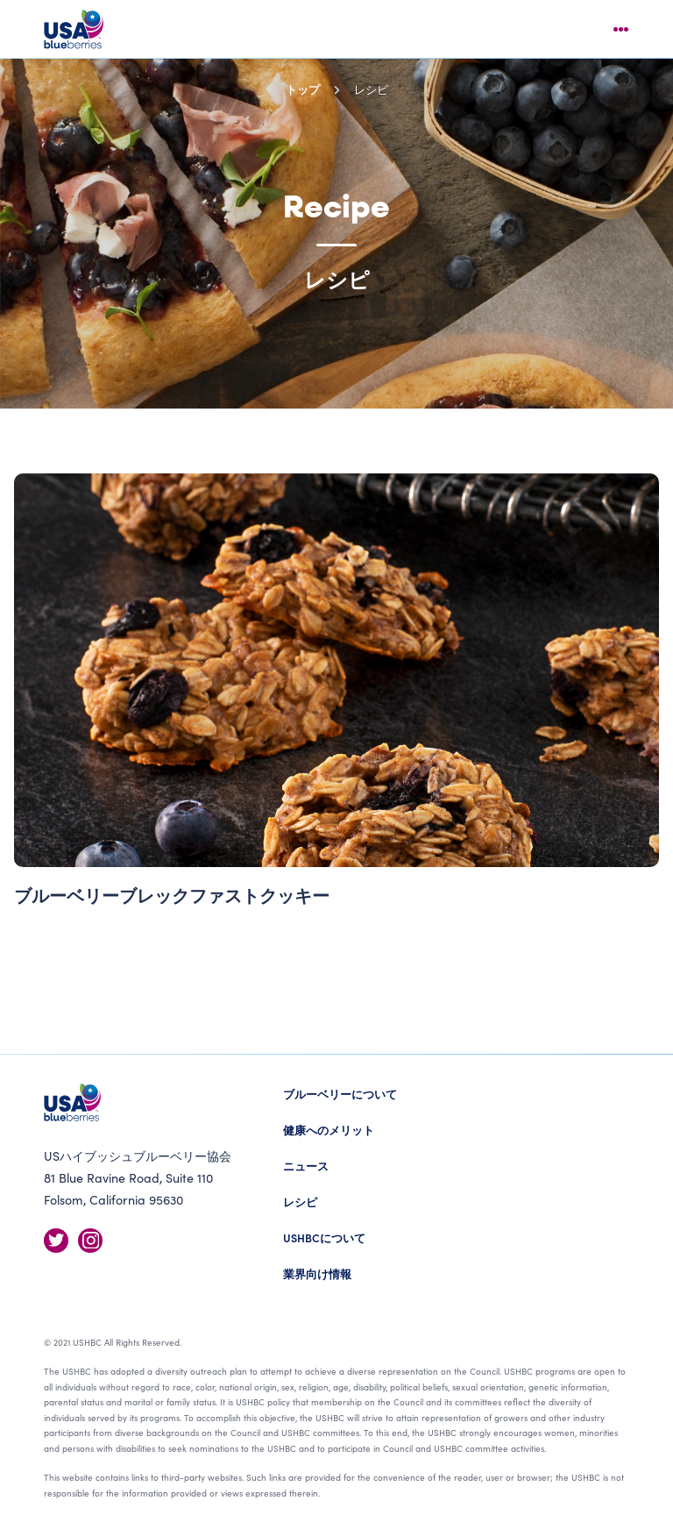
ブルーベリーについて (340, 1093)
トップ (303, 89)
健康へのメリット (328, 1129)
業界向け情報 (317, 1273)
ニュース (306, 1165)
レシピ (300, 1201)
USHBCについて (324, 1237)
